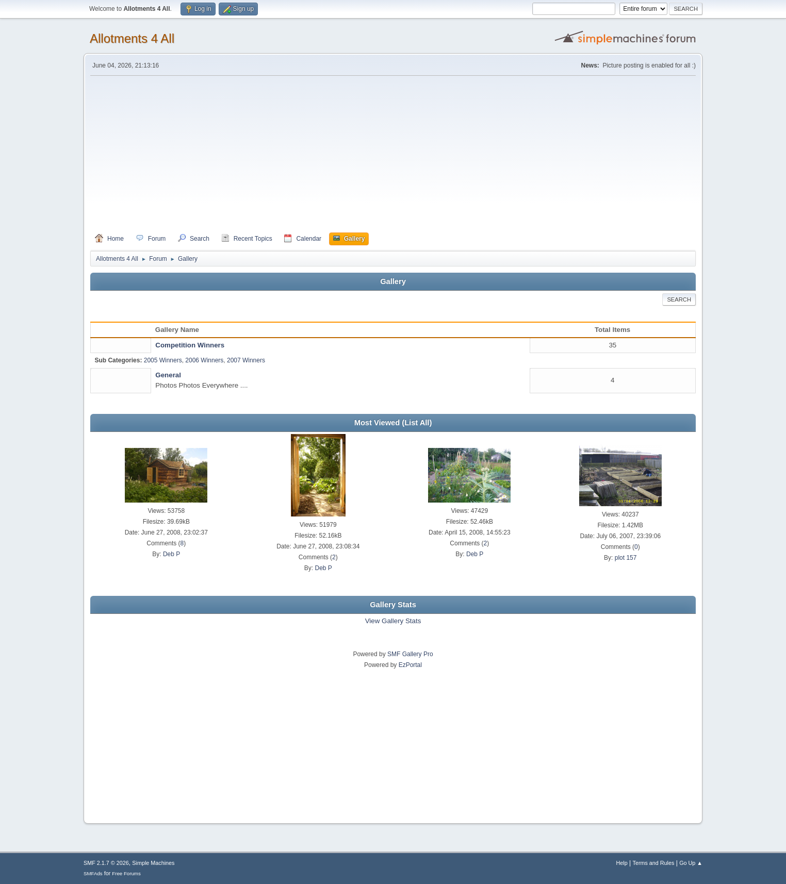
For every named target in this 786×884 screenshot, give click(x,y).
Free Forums (126, 873)
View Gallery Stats (393, 621)
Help (622, 863)
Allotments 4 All (132, 38)
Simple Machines (153, 863)
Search (679, 299)
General (168, 375)
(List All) (417, 423)
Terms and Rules (654, 863)
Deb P (171, 554)
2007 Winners (246, 360)
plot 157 (626, 557)
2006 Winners (204, 360)
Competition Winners (189, 345)
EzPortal (410, 665)
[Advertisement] (393, 154)
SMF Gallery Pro (410, 654)
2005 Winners (163, 360)
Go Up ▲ (690, 863)
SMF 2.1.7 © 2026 (106, 863)
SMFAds (93, 873)
